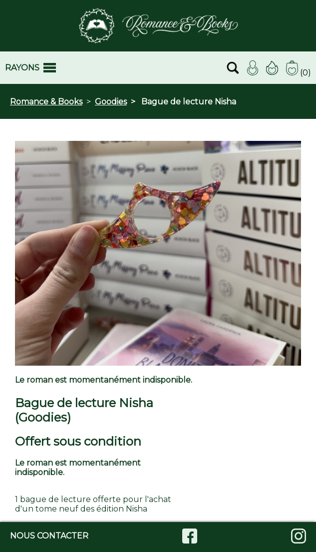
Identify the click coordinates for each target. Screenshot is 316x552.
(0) (298, 72)
